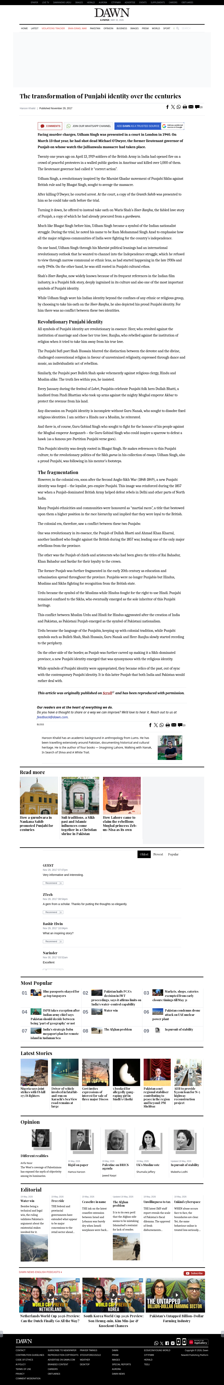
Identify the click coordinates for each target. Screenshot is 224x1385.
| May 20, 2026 (112, 20)
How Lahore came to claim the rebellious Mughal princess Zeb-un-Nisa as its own (120, 823)
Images (79, 2)
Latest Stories (36, 1053)
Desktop (85, 1364)
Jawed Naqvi (109, 1175)
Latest (34, 28)
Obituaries (187, 2)
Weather (85, 1360)
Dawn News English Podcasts (40, 1272)
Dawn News (118, 1374)
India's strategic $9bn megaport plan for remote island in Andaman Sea (55, 1033)
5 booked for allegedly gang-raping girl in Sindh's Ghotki (123, 1094)
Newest (158, 854)
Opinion (108, 28)
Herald (91, 2)
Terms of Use (23, 1369)
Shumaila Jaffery (145, 1172)
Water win (111, 1010)
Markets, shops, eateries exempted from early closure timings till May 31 (175, 996)
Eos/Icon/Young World (157, 1350)
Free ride (57, 1201)
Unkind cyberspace (187, 1202)
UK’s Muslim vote (148, 1165)
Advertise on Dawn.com (61, 1360)
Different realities (34, 1156)
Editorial (31, 1189)
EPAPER (34, 2)
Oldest (144, 854)
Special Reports (121, 1364)
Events (143, 2)
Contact (21, 1350)
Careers (173, 2)
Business (121, 28)
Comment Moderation (28, 1378)
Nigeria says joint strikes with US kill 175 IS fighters (33, 1092)
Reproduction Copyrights (63, 1355)
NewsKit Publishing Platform (194, 1355)
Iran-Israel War (77, 28)
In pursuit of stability (179, 1029)
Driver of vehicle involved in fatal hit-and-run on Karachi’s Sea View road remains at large (64, 1097)
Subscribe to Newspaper (62, 1350)
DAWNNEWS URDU (62, 2)
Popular (173, 854)
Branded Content (58, 1364)
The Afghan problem (118, 1029)
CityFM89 (116, 2)
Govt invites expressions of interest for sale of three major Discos (95, 1094)
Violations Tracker (53, 28)
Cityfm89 (149, 1355)
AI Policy (21, 1364)
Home (24, 28)
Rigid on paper (78, 1165)
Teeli (147, 1364)
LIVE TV (45, 2)
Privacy (20, 1374)
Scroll (107, 693)
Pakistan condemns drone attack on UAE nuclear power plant (176, 1014)
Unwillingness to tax (157, 1202)
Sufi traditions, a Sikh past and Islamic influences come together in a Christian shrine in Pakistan (79, 825)
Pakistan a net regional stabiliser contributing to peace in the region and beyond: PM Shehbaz (157, 1097)
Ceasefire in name (94, 1202)
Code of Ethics (24, 1360)
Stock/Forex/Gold (90, 1355)
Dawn (115, 1350)
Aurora (103, 2)
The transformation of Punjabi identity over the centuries (100, 96)
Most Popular (36, 983)
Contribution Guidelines (30, 1355)
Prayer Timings (88, 1350)
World (156, 28)
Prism (145, 28)
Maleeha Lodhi (179, 1172)
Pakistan (95, 28)
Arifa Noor (26, 1163)
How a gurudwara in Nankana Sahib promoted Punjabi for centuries (36, 823)
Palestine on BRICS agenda (115, 1167)
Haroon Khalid (27, 108)
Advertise (130, 2)
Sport (166, 28)
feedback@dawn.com (52, 717)
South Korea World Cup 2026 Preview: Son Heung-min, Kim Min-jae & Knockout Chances (113, 1321)
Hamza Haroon (76, 1172)
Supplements (158, 2)
